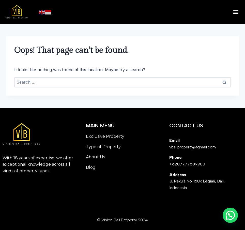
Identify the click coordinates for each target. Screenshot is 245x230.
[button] (236, 12)
